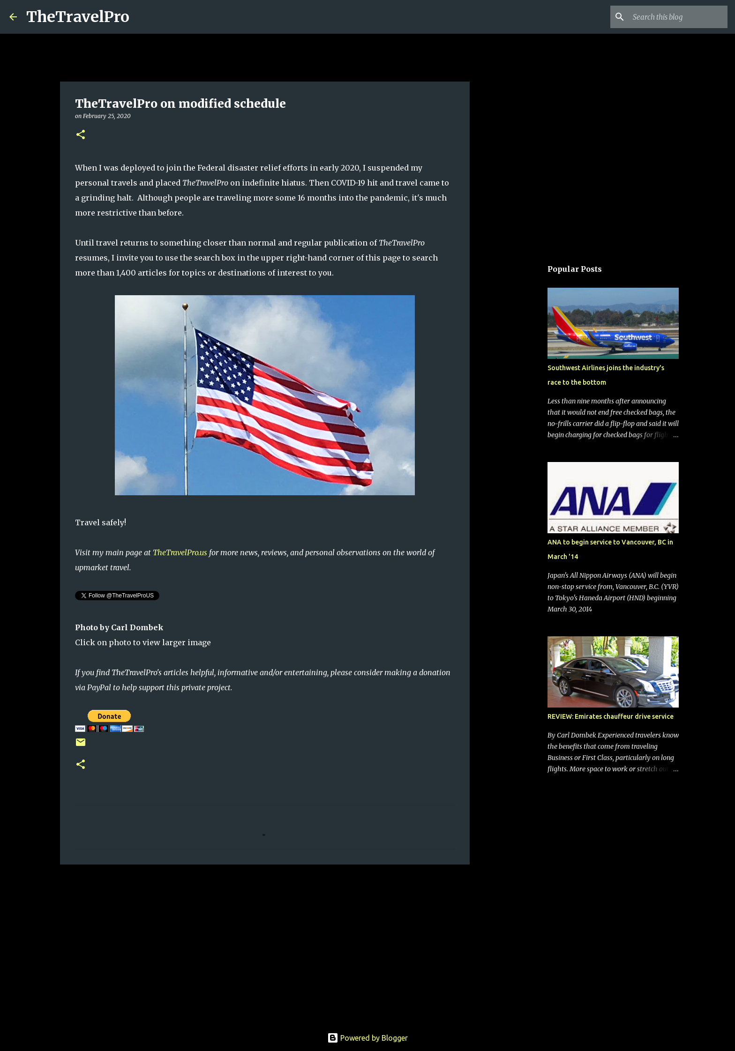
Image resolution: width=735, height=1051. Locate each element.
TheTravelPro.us (180, 552)
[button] (80, 135)
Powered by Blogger (367, 1038)
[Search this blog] (678, 17)
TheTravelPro (77, 16)
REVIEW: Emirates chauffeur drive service (611, 716)
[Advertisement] (264, 944)
